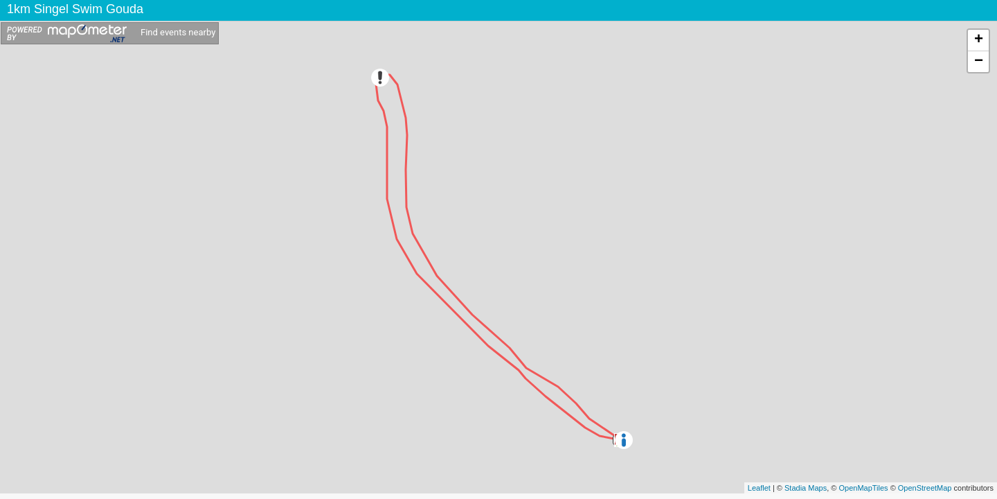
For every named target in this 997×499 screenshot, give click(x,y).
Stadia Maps (805, 488)
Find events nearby (178, 32)
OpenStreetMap (925, 488)
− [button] (978, 61)
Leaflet (759, 488)
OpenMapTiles (863, 488)
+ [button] (978, 40)
